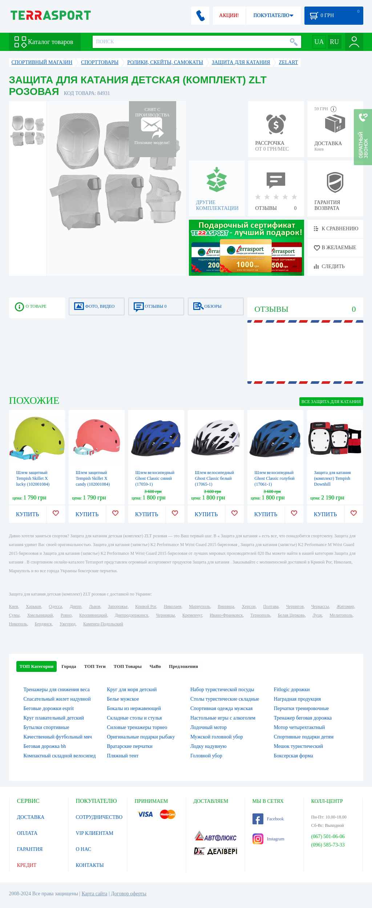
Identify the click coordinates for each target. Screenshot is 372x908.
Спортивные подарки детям (303, 737)
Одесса (55, 606)
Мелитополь (340, 615)
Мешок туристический (298, 746)
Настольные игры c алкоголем (222, 718)
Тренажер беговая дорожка (303, 718)
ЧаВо (155, 666)
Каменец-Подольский (103, 623)
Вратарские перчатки (130, 746)
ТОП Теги (94, 666)
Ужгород (68, 623)
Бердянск (43, 623)
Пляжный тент (122, 755)
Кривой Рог (145, 606)
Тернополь (260, 615)
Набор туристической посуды (222, 689)
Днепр (75, 606)
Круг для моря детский (132, 689)
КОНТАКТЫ (90, 865)
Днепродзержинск (132, 615)
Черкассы (320, 606)
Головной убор (206, 755)
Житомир (345, 606)
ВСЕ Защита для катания (331, 401)
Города (68, 666)
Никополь (18, 623)
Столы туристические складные (224, 699)
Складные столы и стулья (134, 718)
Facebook (268, 818)
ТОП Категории (37, 666)
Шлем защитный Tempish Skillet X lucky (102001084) (33, 478)
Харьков (33, 606)
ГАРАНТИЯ (30, 849)
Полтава (271, 606)
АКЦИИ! (229, 15)
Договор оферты (128, 893)
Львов (94, 606)
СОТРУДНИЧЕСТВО (99, 817)
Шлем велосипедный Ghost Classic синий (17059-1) (155, 478)
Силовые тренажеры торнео (137, 727)
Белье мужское (123, 699)
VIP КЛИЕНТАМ (95, 833)
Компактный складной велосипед (60, 755)
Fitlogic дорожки (292, 689)
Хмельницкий (40, 615)
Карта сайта (95, 893)
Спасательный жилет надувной (57, 699)
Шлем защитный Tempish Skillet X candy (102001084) (93, 478)
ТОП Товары (128, 666)
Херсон (249, 606)
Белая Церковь (291, 615)
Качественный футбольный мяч (58, 737)
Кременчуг (192, 615)
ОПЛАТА (27, 833)
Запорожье (118, 606)
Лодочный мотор (208, 727)
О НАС (83, 849)
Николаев (172, 606)
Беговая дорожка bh (45, 746)
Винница (226, 606)
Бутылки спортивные (46, 727)
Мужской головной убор (216, 737)
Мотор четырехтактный (299, 727)
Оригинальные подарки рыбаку (141, 737)
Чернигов (295, 606)
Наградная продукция (297, 699)
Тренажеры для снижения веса (57, 689)
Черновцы (165, 615)
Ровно (66, 615)
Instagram (268, 838)
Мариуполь (199, 606)
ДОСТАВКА (31, 817)
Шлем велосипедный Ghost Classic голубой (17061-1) (275, 478)
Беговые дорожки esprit (49, 708)
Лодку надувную (208, 746)
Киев (13, 606)
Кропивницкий (93, 615)
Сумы (14, 615)
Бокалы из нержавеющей (134, 708)
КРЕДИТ (27, 865)
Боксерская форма (293, 755)
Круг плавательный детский (54, 718)
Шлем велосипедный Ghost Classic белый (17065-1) (214, 478)
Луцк (317, 615)
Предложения (183, 666)
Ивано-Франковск (226, 615)
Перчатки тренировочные (301, 708)
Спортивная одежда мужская (221, 708)
